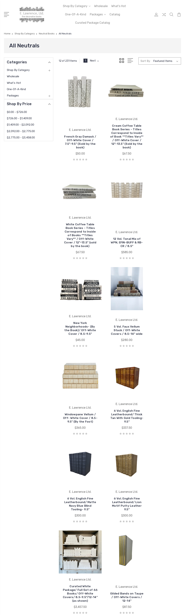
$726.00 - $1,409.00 (19, 118)
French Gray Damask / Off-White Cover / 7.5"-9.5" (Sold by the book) (78, 141)
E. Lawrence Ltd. (107, 463)
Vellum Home (105, 469)
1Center (176, 547)
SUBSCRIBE (61, 601)
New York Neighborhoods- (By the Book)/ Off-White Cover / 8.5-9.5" (120, 226)
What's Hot (118, 6)
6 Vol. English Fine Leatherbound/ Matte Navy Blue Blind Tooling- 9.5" (161, 310)
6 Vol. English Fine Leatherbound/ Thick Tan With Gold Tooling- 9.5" (120, 310)
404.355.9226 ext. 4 (21, 471)
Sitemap (76, 547)
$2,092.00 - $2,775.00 (21, 131)
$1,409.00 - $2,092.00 (20, 124)
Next (94, 60)
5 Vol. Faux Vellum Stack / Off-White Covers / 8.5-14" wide (162, 227)
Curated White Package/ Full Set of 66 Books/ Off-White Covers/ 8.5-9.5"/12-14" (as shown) (120, 397)
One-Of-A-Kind (75, 14)
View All (102, 480)
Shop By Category (77, 6)
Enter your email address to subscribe (76, 579)
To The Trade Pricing (65, 491)
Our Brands (58, 469)
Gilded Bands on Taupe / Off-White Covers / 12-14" (161, 403)
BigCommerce (59, 547)
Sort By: (145, 60)
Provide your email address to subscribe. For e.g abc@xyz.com (80, 593)
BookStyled (104, 474)
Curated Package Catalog (92, 22)
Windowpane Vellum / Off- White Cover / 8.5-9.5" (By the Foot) (78, 310)
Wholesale (101, 6)
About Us (58, 496)
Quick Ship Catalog (63, 485)
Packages (98, 14)
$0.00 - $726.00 (17, 112)
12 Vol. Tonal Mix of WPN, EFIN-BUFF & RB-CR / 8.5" (78, 229)
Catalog (114, 14)
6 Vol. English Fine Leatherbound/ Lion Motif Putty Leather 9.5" (78, 401)
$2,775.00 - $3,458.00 (21, 137)
